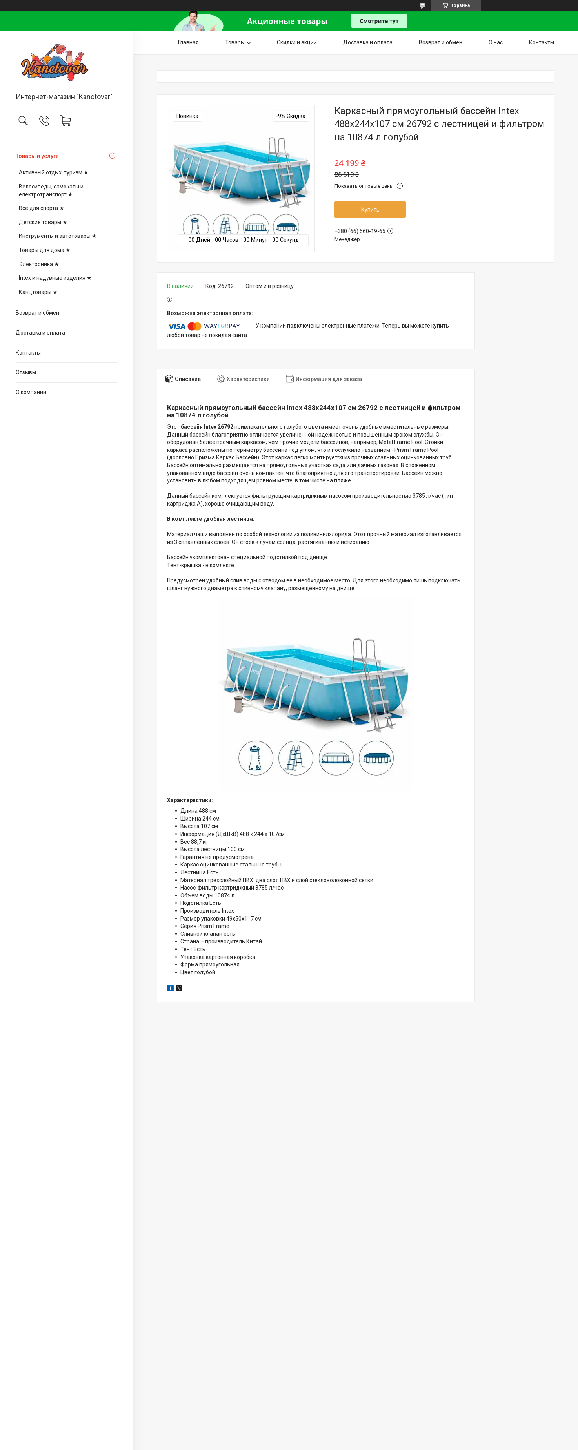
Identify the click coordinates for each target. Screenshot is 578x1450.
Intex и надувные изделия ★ (55, 278)
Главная (188, 42)
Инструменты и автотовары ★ (58, 236)
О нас (496, 42)
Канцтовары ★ (38, 292)
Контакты (28, 353)
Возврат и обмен (37, 313)
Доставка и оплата (40, 333)
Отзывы (26, 372)
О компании (31, 392)
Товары (235, 42)
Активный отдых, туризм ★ (54, 172)
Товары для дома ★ (45, 250)
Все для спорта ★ (41, 208)
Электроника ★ (39, 264)
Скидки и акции (297, 42)
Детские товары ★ (43, 222)
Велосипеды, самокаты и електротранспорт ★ (51, 190)
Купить (370, 210)
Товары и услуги (37, 156)
